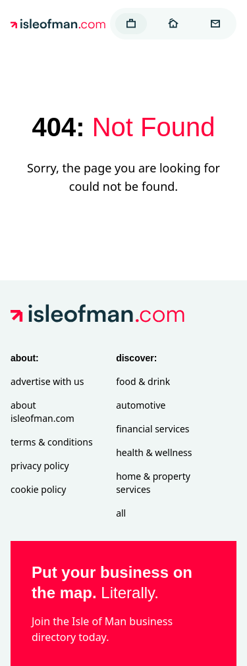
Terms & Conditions (52, 442)
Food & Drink (143, 381)
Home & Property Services (153, 483)
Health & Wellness (154, 452)
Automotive (140, 405)
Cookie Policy (38, 489)
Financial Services (152, 429)
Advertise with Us (47, 381)
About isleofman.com (42, 411)
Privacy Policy (40, 465)
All (121, 513)
